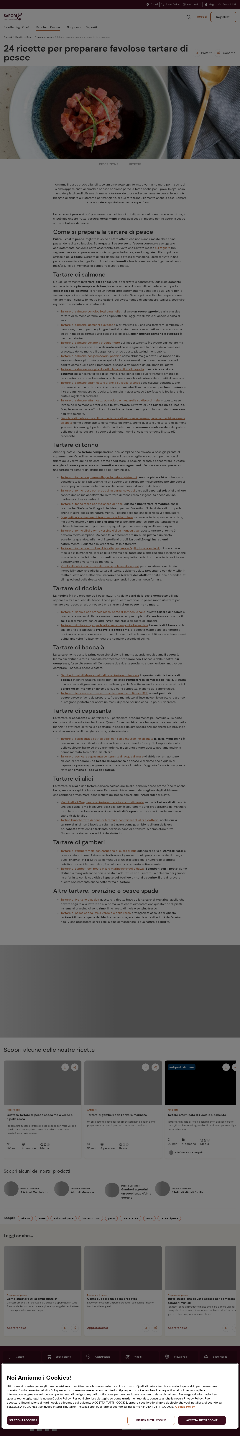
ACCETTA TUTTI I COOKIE (202, 1420)
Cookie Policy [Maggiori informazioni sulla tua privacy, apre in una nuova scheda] (185, 1407)
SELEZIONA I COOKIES (23, 1420)
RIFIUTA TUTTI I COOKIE (151, 1420)
